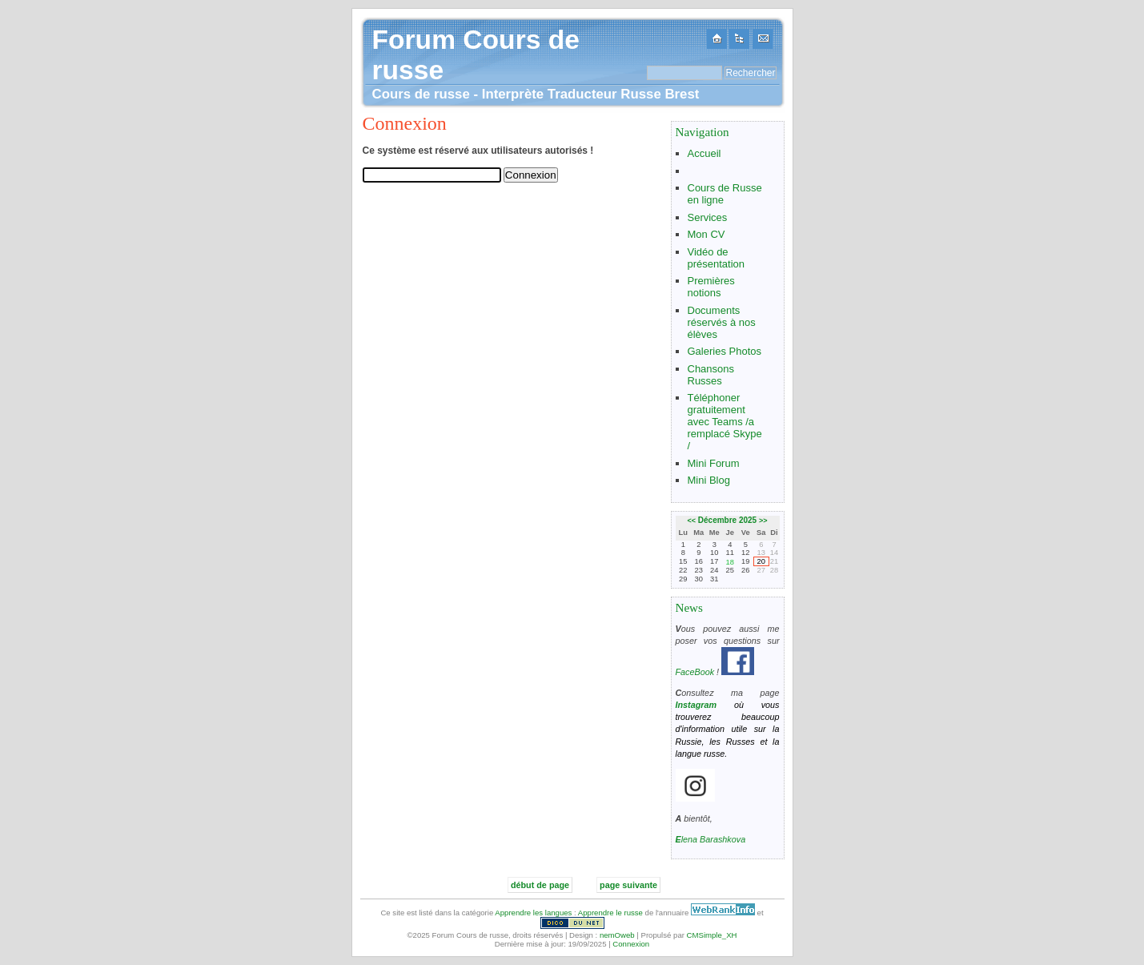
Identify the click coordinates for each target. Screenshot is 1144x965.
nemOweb (617, 935)
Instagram (696, 705)
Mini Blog (709, 480)
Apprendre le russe (610, 912)
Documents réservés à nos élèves (722, 322)
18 (730, 562)
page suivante (628, 885)
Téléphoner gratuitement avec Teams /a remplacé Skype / (725, 422)
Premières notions (711, 287)
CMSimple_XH (712, 935)
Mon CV (706, 234)
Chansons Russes (711, 375)
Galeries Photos (725, 351)
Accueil (704, 153)
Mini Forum (714, 463)
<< (692, 521)
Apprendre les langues (533, 912)
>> (763, 521)
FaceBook (695, 672)
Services (708, 217)
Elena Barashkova (711, 839)
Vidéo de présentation (716, 258)
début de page (540, 885)
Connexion (630, 943)
